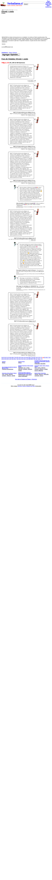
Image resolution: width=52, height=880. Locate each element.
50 (9, 357)
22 (7, 359)
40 (26, 357)
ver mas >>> (26, 367)
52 (5, 357)
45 (17, 357)
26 (49, 357)
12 (24, 359)
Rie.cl (34, 386)
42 (22, 357)
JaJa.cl (24, 386)
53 (4, 357)
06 (34, 359)
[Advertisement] (22, 25)
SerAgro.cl (20, 386)
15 (19, 359)
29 (44, 357)
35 (34, 357)
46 (16, 357)
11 (26, 359)
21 (9, 359)
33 (38, 357)
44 (19, 357)
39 (27, 357)
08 (31, 359)
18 (14, 359)
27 (48, 357)
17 (16, 359)
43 (21, 357)
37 (31, 357)
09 (29, 359)
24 (4, 359)
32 (39, 357)
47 (14, 357)
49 (10, 357)
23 (5, 359)
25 (2, 359)
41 (24, 357)
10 (27, 359)
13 (22, 359)
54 (2, 357)
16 (17, 359)
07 (33, 359)
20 (10, 359)
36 (33, 357)
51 (7, 357)
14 (21, 359)
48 (12, 357)
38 (29, 357)
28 (46, 357)
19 (12, 359)
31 (41, 357)
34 (36, 357)
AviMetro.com (29, 386)
